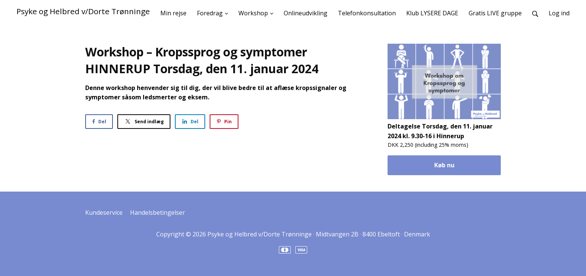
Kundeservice (104, 212)
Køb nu (444, 165)
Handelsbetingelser (157, 212)
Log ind (559, 13)
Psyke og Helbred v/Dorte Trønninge (83, 11)
